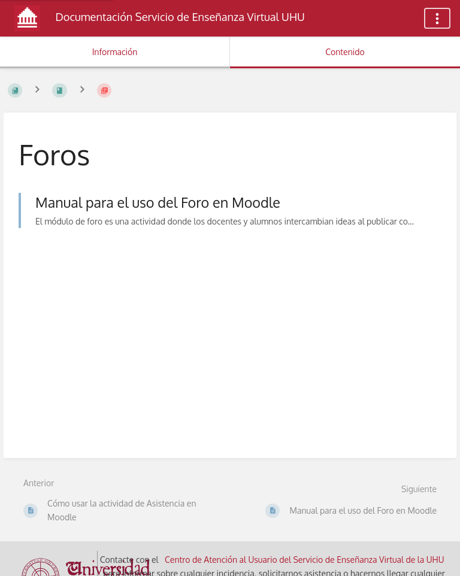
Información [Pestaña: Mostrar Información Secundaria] (115, 52)
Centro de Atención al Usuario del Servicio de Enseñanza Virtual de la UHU (304, 559)
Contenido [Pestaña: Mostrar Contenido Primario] (345, 52)
